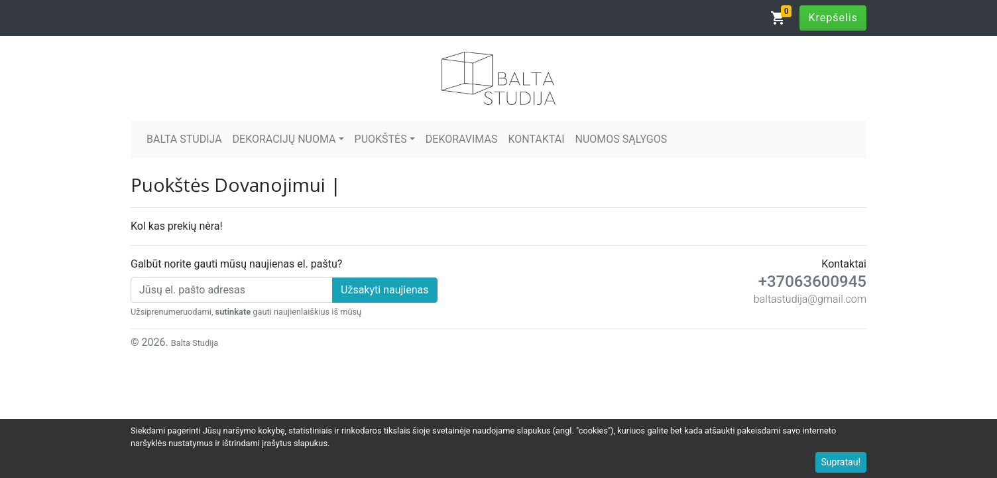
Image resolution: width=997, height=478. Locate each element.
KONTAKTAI (536, 139)
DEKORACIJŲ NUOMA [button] (284, 139)
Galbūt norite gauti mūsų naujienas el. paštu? (236, 264)
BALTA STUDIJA (184, 139)
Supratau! (841, 462)
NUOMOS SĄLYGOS (621, 139)
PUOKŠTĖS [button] (381, 139)
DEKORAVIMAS (462, 139)
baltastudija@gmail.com (810, 299)
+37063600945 (812, 281)
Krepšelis (833, 17)
